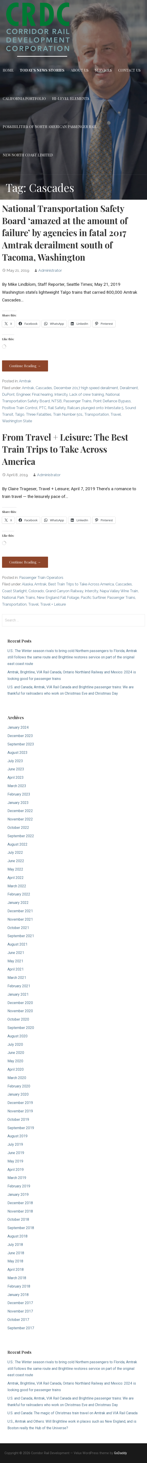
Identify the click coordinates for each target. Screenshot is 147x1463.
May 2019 (15, 1161)
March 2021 (16, 977)
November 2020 (20, 1011)
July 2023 (15, 761)
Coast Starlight (14, 591)
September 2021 (20, 936)
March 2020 (16, 1078)
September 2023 (20, 744)
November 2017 (20, 1311)
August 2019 (17, 1136)
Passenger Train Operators (41, 577)
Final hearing (42, 394)
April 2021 (15, 969)
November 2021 (20, 919)
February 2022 (18, 894)
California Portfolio (24, 98)
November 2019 (20, 1111)
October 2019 (18, 1119)
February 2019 (18, 1186)
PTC (42, 408)
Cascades (44, 388)
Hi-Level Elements (70, 98)
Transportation (96, 414)
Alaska (27, 584)
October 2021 (18, 928)
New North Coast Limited (28, 155)
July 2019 (15, 1144)
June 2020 (15, 1053)
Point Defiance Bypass (112, 401)
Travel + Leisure (53, 604)
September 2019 (20, 1128)
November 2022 (20, 819)
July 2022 (15, 852)
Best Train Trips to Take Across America (81, 584)
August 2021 (17, 944)
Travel (115, 414)
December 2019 (20, 1103)
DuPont (8, 394)
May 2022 (15, 869)
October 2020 (18, 1019)
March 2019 (16, 1178)
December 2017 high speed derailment (86, 388)
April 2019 (15, 1169)
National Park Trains (18, 597)
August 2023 (17, 752)
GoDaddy (120, 1453)
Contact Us (129, 70)
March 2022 (16, 886)
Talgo (19, 414)
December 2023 (20, 736)
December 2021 (20, 911)
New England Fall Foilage (58, 597)
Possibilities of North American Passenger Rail (50, 126)
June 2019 (15, 1153)
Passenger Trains (77, 401)
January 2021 (18, 994)
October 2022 (18, 827)
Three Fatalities (38, 414)
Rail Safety (57, 408)
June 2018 (15, 1253)
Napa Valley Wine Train (119, 591)
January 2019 (18, 1194)
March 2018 (16, 1278)
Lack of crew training (86, 394)
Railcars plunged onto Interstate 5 (95, 408)
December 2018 (20, 1203)
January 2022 (18, 902)
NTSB (56, 401)
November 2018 (20, 1211)
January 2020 (18, 1094)
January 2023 (18, 803)
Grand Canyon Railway (64, 591)
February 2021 (18, 986)
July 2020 (15, 1044)
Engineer (23, 394)
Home (8, 70)
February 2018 (18, 1286)
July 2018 (15, 1244)
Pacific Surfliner (93, 597)
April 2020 (15, 1069)
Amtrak (25, 381)
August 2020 (17, 1036)
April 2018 (15, 1269)
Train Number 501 (68, 414)
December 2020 (20, 1003)
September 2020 (20, 1028)
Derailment (129, 388)
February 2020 (18, 1086)
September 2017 (20, 1328)
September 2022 (20, 836)
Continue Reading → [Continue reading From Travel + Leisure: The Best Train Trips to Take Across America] (25, 562)
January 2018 (18, 1295)
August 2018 (17, 1236)
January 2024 (18, 727)
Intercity (61, 394)
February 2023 (18, 794)
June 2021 (15, 953)
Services (103, 70)
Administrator (50, 270)
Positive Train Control (19, 408)
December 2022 (20, 811)
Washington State (17, 421)
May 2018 (15, 1261)
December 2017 (20, 1303)
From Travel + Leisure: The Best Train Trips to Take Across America (65, 449)
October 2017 (18, 1319)
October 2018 (18, 1219)
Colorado (36, 591)
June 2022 (15, 861)
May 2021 (15, 961)
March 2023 (16, 786)
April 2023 (15, 777)
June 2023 (15, 769)
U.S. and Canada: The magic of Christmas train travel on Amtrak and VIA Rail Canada (72, 1413)
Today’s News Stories (42, 70)
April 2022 (15, 878)
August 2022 (17, 844)
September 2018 (20, 1228)
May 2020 (15, 1061)
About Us (80, 70)
